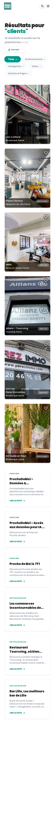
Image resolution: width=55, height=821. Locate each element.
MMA (9, 264)
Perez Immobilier (15, 392)
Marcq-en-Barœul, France (17, 268)
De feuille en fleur (16, 456)
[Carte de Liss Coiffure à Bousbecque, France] (27, 114)
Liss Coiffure (13, 137)
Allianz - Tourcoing (17, 328)
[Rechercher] (42, 6)
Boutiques (42, 137)
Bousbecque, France (15, 140)
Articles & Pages (18, 73)
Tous (12, 59)
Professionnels (35, 59)
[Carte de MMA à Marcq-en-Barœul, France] (27, 241)
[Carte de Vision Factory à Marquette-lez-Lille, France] (27, 178)
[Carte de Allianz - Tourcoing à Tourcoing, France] (27, 305)
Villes (36, 66)
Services (43, 265)
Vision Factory (14, 200)
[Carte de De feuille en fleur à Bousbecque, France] (27, 433)
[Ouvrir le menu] (48, 6)
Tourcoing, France (14, 332)
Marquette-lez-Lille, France (18, 204)
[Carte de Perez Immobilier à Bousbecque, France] (27, 369)
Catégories (16, 66)
